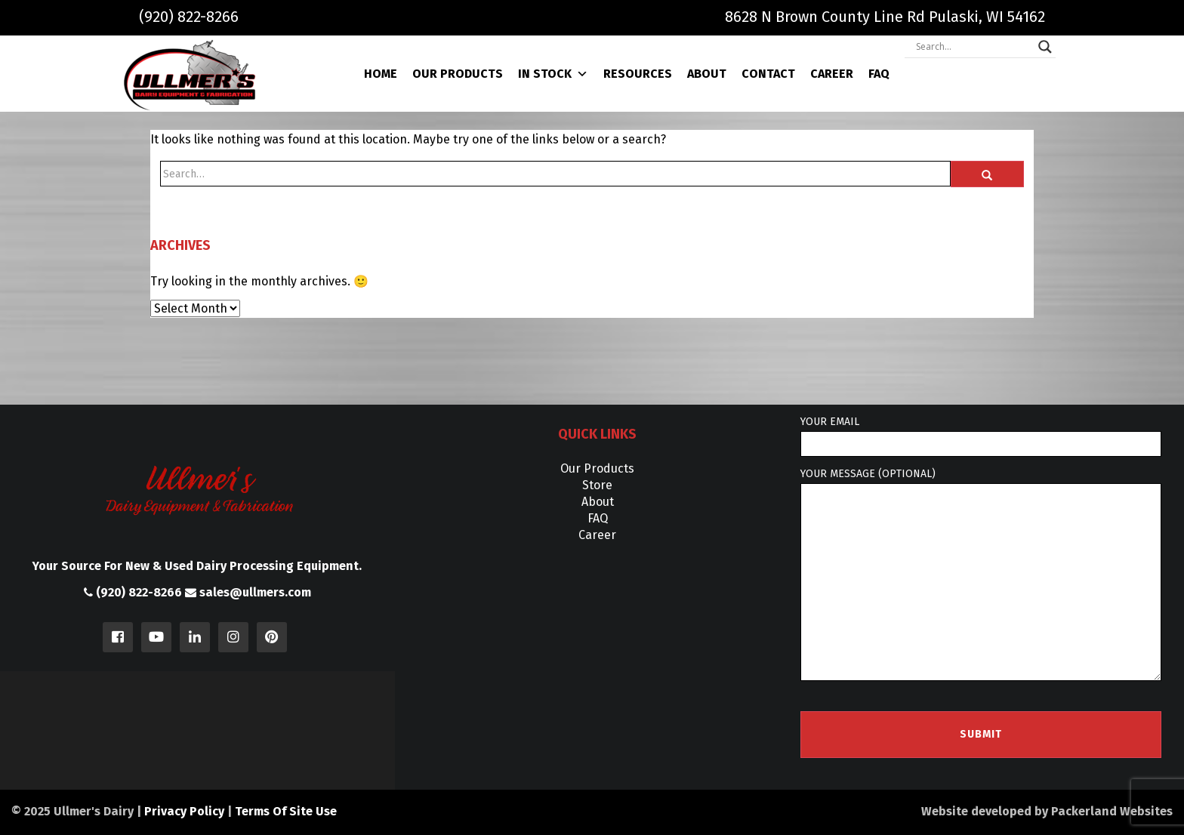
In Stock (553, 74)
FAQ (879, 73)
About (706, 73)
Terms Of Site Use (286, 811)
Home (380, 73)
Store (597, 485)
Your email (980, 436)
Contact (768, 73)
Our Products (457, 73)
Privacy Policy (184, 811)
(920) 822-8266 (189, 17)
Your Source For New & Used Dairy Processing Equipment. (197, 566)
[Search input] (973, 46)
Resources (637, 73)
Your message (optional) (980, 574)
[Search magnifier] (1045, 46)
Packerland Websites (1112, 811)
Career (831, 73)
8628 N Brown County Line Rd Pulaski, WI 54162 (885, 17)
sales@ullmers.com (248, 592)
